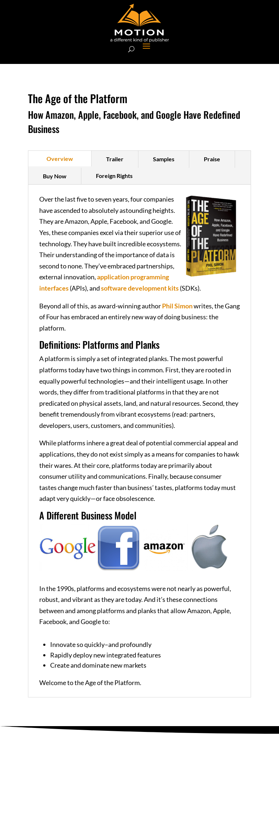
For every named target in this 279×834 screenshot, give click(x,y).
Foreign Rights (114, 175)
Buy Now (54, 176)
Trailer (115, 158)
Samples (163, 158)
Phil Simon (177, 306)
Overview (59, 158)
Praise (212, 158)
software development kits (140, 288)
